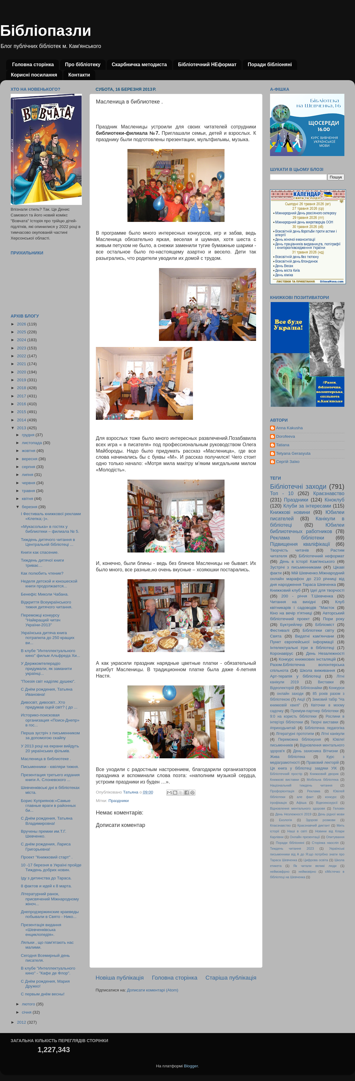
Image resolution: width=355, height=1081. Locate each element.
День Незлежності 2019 (293, 814)
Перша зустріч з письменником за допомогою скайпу (50, 735)
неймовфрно (279, 871)
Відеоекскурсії (327, 802)
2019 (22, 380)
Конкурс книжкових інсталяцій (307, 659)
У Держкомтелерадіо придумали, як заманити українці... (46, 668)
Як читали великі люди (315, 866)
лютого (29, 1004)
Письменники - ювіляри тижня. (50, 766)
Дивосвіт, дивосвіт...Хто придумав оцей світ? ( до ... (49, 704)
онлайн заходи (290, 694)
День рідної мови (331, 814)
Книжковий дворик (324, 774)
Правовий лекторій (322, 762)
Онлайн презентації (305, 837)
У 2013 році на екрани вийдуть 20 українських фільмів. (50, 748)
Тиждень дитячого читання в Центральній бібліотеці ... (48, 542)
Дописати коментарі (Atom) (152, 990)
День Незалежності (325, 653)
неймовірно (307, 871)
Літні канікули (332, 734)
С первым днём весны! (43, 994)
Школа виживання (317, 670)
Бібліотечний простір (286, 774)
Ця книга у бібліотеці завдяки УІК (303, 768)
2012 (22, 1022)
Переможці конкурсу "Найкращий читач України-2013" (40, 620)
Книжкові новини (290, 512)
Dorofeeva (285, 436)
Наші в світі (297, 831)
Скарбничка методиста (139, 64)
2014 (22, 420)
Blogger (191, 1066)
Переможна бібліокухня (299, 739)
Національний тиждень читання (301, 785)
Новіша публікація (120, 977)
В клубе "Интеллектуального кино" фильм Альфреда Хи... (50, 653)
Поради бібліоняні (270, 64)
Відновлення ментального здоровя (297, 808)
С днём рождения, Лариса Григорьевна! (46, 846)
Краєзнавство (328, 493)
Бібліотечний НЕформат (207, 64)
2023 (22, 348)
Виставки (326, 682)
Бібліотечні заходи (298, 486)
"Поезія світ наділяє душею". (48, 681)
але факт (305, 797)
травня (29, 490)
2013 (22, 428)
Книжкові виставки (284, 779)
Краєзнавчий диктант (313, 825)
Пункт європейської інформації (301, 642)
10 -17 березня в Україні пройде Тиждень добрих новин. (51, 867)
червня (29, 483)
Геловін (338, 808)
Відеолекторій (282, 688)
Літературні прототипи (295, 734)
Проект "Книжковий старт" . (47, 857)
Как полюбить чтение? (42, 573)
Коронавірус (281, 653)
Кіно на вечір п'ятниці (291, 613)
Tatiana (282, 445)
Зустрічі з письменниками (295, 567)
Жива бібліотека (287, 757)
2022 (22, 356)
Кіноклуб (334, 499)
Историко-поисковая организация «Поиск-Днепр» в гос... (50, 720)
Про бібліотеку (82, 64)
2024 (22, 340)
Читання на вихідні (293, 602)
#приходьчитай (283, 728)
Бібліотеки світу (318, 630)
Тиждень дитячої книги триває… (42, 562)
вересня (30, 459)
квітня (28, 498)
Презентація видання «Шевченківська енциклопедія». (41, 930)
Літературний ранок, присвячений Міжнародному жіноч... (50, 899)
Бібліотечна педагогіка (324, 728)
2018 (22, 388)
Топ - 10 (281, 493)
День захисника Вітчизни (315, 751)
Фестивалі (279, 630)
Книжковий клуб (285, 590)
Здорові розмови (320, 820)
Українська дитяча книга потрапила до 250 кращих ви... (47, 638)
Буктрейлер (291, 624)
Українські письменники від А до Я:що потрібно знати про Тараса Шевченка (307, 854)
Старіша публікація (230, 977)
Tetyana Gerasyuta (293, 453)
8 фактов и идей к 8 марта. (46, 886)
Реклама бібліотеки (297, 537)
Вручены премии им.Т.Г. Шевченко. (43, 833)
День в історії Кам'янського (307, 561)
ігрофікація (278, 802)
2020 (22, 372)
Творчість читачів (289, 550)
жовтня (29, 450)
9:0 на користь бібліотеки (293, 716)
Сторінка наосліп (325, 843)
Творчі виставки (324, 722)
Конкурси (337, 688)
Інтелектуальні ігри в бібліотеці (302, 647)
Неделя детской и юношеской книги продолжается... (49, 583)
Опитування (335, 837)
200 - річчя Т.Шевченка (307, 596)
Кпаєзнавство (280, 825)
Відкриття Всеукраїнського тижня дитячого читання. (47, 604)
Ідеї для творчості (327, 590)
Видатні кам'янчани (314, 636)
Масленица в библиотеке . (46, 758)
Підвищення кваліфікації (300, 544)
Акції (301, 699)
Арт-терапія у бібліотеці (295, 676)
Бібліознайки (311, 688)
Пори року (333, 619)
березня (30, 507)
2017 (22, 396)
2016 (22, 404)
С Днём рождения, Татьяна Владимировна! (47, 820)
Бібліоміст (324, 624)
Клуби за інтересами (307, 505)
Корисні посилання (34, 74)
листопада (32, 442)
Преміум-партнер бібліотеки (315, 711)
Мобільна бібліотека (322, 779)
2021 (22, 364)
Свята (276, 636)
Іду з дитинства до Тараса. (46, 878)
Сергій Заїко (287, 461)
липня (28, 474)
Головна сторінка (33, 64)
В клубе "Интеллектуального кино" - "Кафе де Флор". (48, 970)
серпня (29, 466)
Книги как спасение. (40, 552)
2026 (22, 324)
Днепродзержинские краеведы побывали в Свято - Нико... (50, 914)
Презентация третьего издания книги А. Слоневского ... (50, 777)
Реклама (313, 791)
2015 (22, 412)
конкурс (330, 797)
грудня (29, 435)
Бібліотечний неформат (321, 556)
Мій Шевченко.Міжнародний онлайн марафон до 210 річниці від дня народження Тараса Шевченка (307, 579)
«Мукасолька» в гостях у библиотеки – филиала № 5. (50, 529)
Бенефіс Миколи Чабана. (45, 594)
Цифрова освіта (315, 860)
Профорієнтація (282, 791)
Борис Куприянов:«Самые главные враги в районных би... (48, 805)
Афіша (301, 802)
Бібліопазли (45, 30)
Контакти (79, 74)
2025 (22, 332)
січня (27, 1012)
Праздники (118, 800)
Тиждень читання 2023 (292, 848)
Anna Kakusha (289, 428)
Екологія (285, 820)
